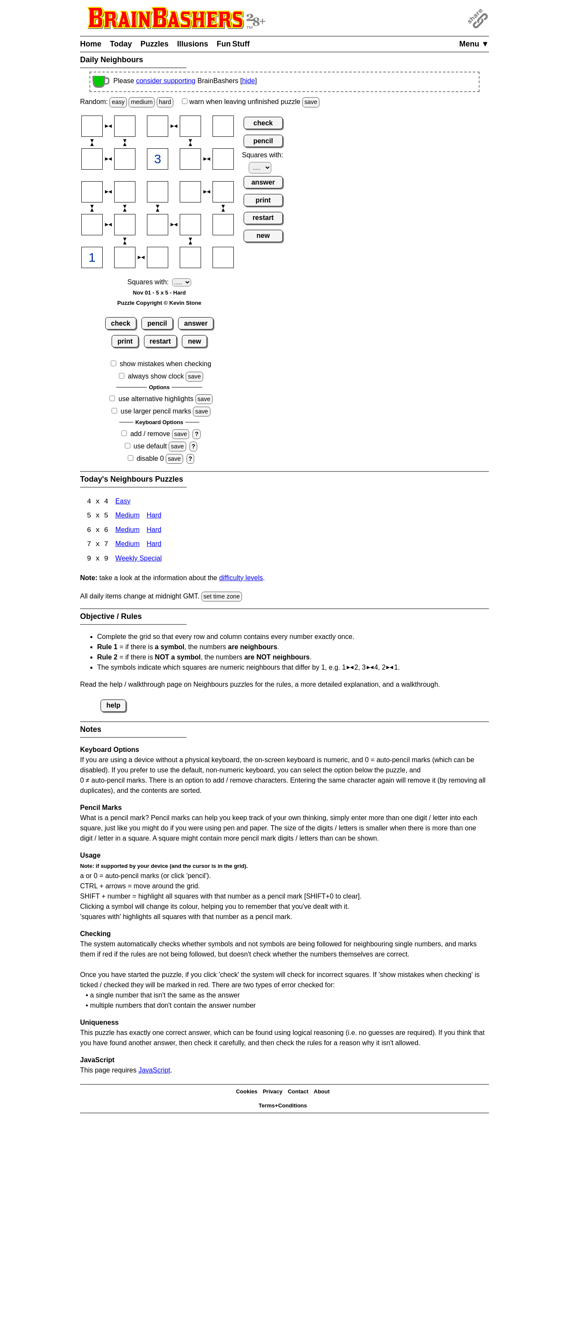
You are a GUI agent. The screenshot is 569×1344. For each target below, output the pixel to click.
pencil (157, 323)
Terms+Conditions (283, 1106)
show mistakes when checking (165, 363)
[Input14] (190, 126)
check (120, 323)
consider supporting (165, 80)
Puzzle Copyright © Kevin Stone (159, 303)
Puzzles (155, 44)
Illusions (192, 44)
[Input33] (157, 191)
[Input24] (190, 159)
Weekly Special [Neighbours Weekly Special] (138, 560)
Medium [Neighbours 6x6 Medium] (127, 531)
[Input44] (190, 224)
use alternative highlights (155, 398)
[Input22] (124, 159)
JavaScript (154, 1071)
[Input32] (124, 191)
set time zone (222, 597)
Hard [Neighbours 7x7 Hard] (154, 545)
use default (150, 446)
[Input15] (223, 126)
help (113, 706)
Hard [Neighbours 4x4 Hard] (154, 516)
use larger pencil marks (156, 411)
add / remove (150, 433)
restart (160, 341)
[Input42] (124, 224)
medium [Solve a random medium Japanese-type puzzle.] (141, 101)
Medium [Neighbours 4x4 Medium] (127, 516)
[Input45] (223, 224)
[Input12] (124, 126)
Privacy (272, 1093)
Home (90, 44)
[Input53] (157, 257)
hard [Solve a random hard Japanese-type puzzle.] (165, 101)
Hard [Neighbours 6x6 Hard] (154, 531)
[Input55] (223, 257)
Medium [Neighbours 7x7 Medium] (127, 545)
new (194, 341)
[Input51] (92, 257)
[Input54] (190, 257)
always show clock (156, 376)
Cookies (247, 1093)
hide (248, 80)
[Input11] (92, 126)
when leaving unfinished (250, 101)
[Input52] (124, 257)
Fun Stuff (233, 44)
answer (195, 323)
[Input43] (157, 224)
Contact (298, 1093)
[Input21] (92, 159)
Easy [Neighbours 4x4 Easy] (123, 502)
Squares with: (148, 282)
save (311, 101)
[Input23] (157, 159)
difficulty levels (241, 578)
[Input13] (157, 126)
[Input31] (92, 191)
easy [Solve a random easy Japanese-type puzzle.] (118, 101)
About (322, 1093)
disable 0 (150, 458)
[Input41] (92, 224)
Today (121, 44)
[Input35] (223, 191)
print (125, 341)
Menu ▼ (474, 44)
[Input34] (190, 191)
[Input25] (223, 159)
